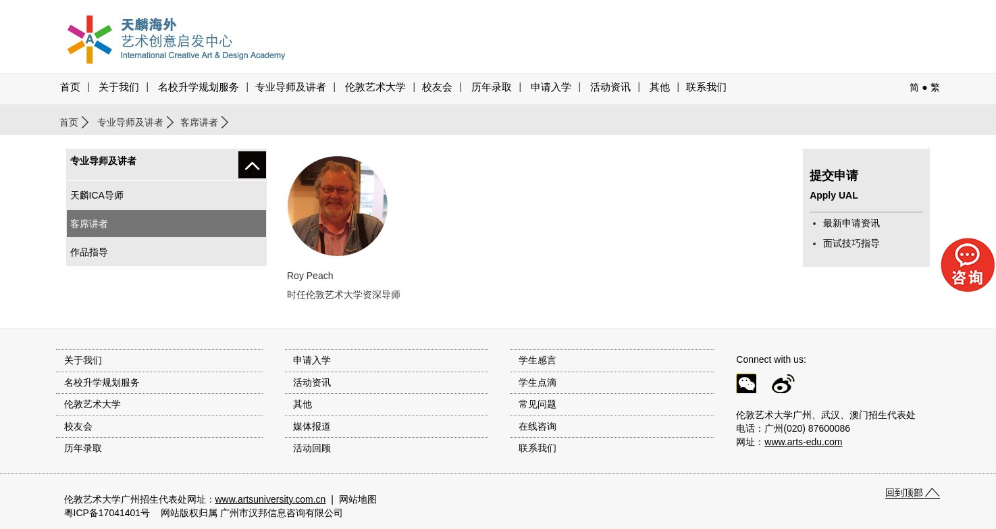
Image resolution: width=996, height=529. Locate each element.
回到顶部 (904, 492)
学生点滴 (537, 382)
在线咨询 (537, 426)
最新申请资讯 (851, 223)
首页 (70, 87)
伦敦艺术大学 (375, 87)
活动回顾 (312, 448)
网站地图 (358, 499)
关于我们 (119, 87)
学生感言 (537, 360)
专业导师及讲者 (290, 87)
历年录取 (491, 87)
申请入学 (551, 87)
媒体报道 (312, 426)
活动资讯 (312, 382)
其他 (660, 87)
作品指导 (89, 252)
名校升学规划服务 (198, 87)
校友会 (437, 87)
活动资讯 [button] (610, 87)
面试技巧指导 (851, 243)
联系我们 (706, 87)
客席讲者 (199, 122)
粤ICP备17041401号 (107, 512)
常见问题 (537, 404)
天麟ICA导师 (97, 195)
